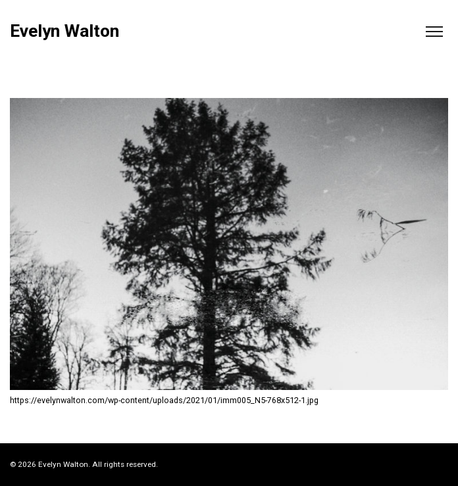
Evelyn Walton (64, 31)
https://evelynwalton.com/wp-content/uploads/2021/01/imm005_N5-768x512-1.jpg (164, 400)
